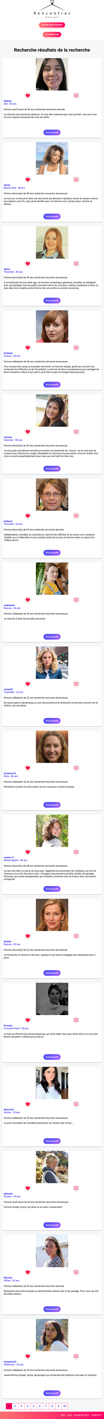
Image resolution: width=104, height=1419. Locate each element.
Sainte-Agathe (11, 860)
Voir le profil (52, 132)
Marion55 (9, 1109)
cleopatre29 (10, 1361)
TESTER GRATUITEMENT (52, 25)
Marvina (8, 1277)
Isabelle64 (9, 605)
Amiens (8, 1196)
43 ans (16, 1280)
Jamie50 (8, 689)
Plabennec (9, 1364)
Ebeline (7, 941)
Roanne (8, 944)
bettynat (8, 521)
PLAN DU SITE (81, 1415)
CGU (69, 1415)
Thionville (9, 272)
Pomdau (8, 1025)
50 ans (13, 103)
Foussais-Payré (12, 1028)
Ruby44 (8, 101)
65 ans (19, 524)
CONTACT (96, 1415)
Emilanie (8, 353)
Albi (6, 103)
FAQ (63, 1415)
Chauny (7, 356)
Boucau (8, 608)
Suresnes (8, 440)
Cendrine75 (10, 773)
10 (64, 1406)
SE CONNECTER (52, 34)
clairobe (8, 437)
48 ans (21, 187)
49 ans (19, 272)
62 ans (16, 944)
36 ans (16, 608)
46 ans (16, 356)
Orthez (7, 1280)
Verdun (7, 1112)
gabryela (8, 1193)
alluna (7, 269)
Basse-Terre (10, 187)
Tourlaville (9, 692)
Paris (6, 776)
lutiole (7, 185)
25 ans (16, 1112)
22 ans (19, 692)
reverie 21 (9, 857)
